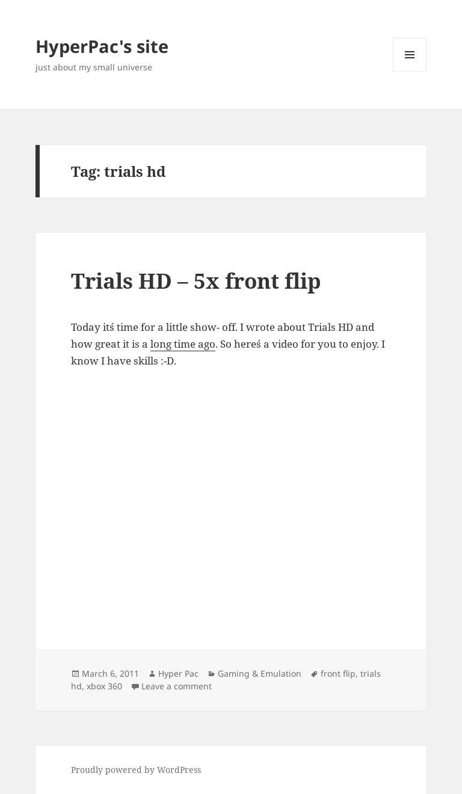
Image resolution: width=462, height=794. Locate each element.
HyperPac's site (101, 46)
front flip (338, 673)
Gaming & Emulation (259, 673)
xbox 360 (104, 686)
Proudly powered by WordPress (136, 769)
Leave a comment (176, 686)
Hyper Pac (178, 673)
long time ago (182, 344)
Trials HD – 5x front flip (196, 280)
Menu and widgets (410, 71)
